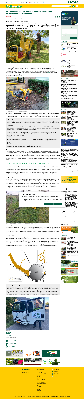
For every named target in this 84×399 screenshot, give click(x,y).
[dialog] (42, 199)
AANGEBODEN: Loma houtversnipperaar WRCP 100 (68, 85)
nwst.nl (68, 396)
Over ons (38, 370)
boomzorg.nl (38, 396)
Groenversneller (40, 372)
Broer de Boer (8, 18)
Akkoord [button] (58, 204)
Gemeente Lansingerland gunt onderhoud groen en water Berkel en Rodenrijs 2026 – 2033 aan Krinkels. (69, 171)
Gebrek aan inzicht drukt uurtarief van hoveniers (71, 248)
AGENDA (63, 109)
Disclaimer (39, 386)
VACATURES (64, 41)
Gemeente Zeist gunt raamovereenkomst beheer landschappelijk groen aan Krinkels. (69, 150)
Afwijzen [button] (48, 204)
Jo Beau (48, 72)
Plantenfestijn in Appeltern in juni (72, 134)
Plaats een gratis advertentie (67, 98)
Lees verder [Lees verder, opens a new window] (29, 200)
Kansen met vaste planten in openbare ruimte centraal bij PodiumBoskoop (72, 122)
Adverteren (39, 390)
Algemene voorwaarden (41, 385)
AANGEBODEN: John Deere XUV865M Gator (69, 88)
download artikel (12, 340)
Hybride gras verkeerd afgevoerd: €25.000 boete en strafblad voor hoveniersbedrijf (72, 243)
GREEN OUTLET (65, 78)
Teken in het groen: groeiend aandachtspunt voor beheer (72, 252)
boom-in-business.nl (55, 396)
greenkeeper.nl (24, 396)
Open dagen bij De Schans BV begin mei (72, 117)
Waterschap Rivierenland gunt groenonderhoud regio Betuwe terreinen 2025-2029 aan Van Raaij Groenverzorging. (69, 160)
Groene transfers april (71, 237)
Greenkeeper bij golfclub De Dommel (72, 44)
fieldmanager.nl (17, 396)
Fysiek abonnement (40, 369)
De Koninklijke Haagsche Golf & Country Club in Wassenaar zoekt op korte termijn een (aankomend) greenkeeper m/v (72, 54)
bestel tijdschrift (12, 343)
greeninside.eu (63, 396)
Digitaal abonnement (41, 378)
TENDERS (63, 147)
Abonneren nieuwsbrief (41, 379)
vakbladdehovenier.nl (46, 396)
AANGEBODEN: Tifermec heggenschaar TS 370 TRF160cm (69, 81)
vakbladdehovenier (57, 376)
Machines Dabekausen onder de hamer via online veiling (72, 256)
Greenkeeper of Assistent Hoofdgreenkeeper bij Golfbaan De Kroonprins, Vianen (72, 60)
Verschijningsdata (40, 392)
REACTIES (8, 335)
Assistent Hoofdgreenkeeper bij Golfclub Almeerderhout (72, 48)
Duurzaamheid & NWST (41, 373)
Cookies (38, 389)
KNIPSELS (63, 185)
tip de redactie (12, 346)
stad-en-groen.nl (31, 396)
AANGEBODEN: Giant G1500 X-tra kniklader (69, 95)
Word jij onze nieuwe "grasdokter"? (71, 66)
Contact (38, 376)
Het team (39, 380)
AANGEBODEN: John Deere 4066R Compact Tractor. (69, 92)
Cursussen (39, 375)
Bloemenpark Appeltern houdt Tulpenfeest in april (72, 112)
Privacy (38, 387)
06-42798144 (56, 373)
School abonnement (41, 382)
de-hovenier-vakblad (58, 375)
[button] (25, 204)
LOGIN (8, 332)
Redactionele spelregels (41, 383)
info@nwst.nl (56, 369)
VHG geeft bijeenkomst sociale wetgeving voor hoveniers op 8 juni (71, 128)
